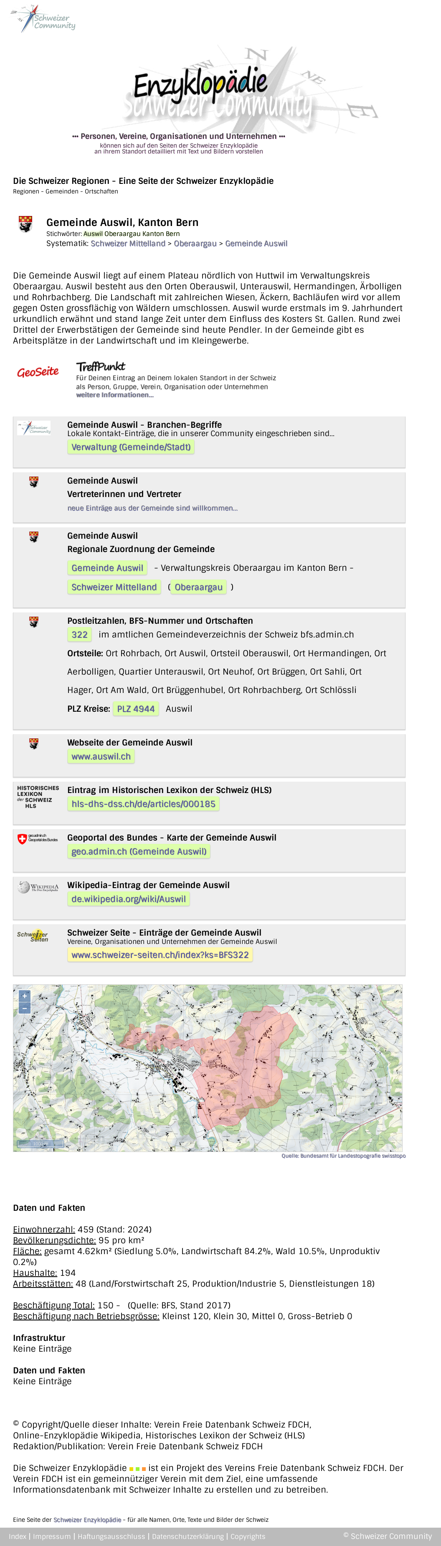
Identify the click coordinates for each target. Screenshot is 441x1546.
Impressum (52, 1536)
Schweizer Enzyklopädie (87, 1519)
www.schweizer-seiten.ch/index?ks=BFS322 (160, 954)
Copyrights (248, 1536)
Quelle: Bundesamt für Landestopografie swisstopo (343, 1155)
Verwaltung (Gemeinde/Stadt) (130, 447)
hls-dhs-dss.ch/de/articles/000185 (143, 803)
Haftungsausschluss (111, 1536)
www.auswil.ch (101, 756)
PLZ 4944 (136, 708)
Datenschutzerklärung (188, 1536)
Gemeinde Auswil (256, 243)
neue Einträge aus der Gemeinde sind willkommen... (152, 508)
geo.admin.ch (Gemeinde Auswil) (138, 851)
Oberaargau (195, 243)
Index (17, 1536)
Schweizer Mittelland (128, 243)
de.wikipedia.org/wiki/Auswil (128, 898)
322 (79, 634)
